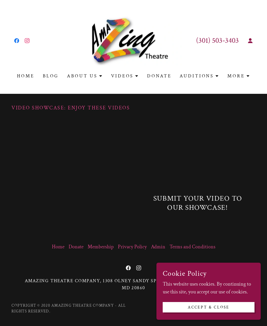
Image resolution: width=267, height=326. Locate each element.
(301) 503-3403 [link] (217, 40)
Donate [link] (159, 76)
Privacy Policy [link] (132, 246)
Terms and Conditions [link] (192, 246)
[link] (16, 40)
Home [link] (25, 76)
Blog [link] (51, 76)
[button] (250, 40)
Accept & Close (209, 307)
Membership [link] (101, 246)
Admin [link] (158, 246)
